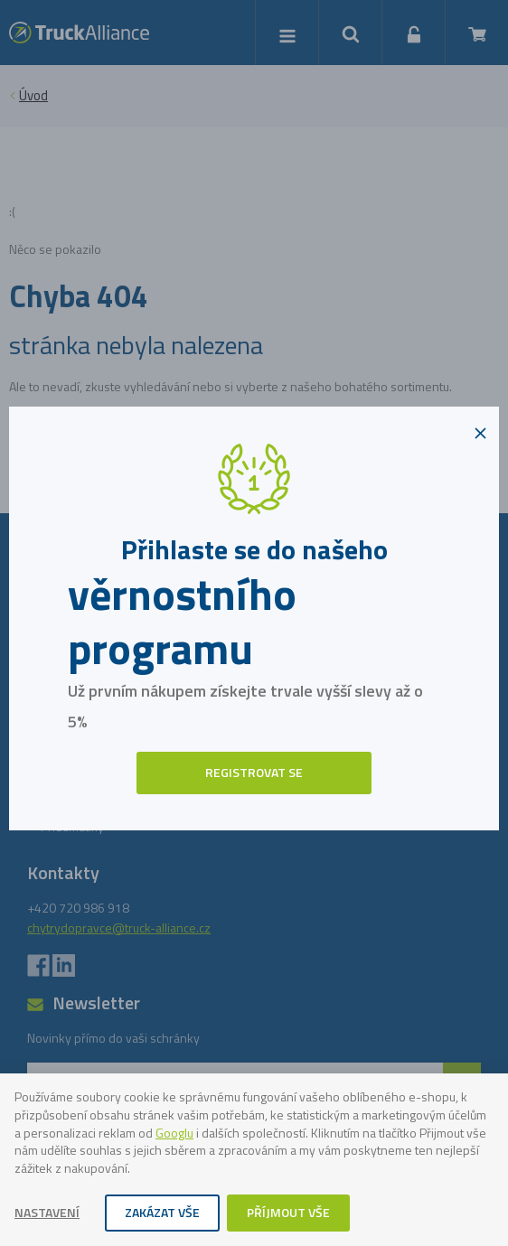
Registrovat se (254, 772)
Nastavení (47, 1212)
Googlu (174, 1132)
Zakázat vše (162, 1212)
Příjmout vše (288, 1212)
